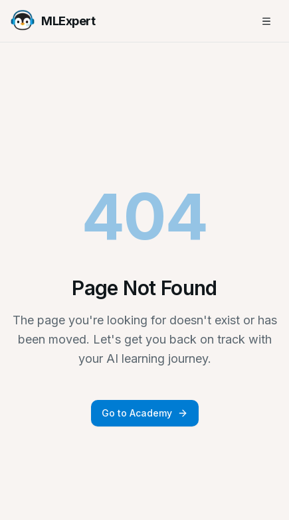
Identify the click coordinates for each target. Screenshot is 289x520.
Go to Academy (145, 413)
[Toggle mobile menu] (266, 21)
